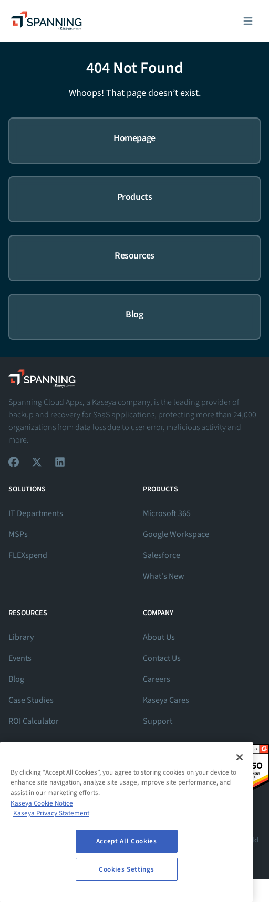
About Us (159, 637)
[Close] (239, 757)
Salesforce (161, 555)
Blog (16, 679)
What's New (163, 576)
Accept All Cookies (126, 841)
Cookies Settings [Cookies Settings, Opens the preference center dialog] (126, 869)
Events (20, 658)
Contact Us (162, 658)
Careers (156, 679)
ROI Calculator (33, 721)
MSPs (18, 534)
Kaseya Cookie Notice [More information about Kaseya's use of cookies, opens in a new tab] (42, 803)
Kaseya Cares (166, 700)
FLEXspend (27, 555)
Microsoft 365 (167, 513)
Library (21, 637)
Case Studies (31, 700)
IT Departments (35, 513)
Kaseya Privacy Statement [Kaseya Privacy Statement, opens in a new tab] (51, 813)
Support (157, 721)
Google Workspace (176, 534)
